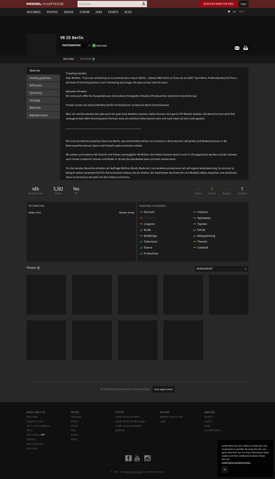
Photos (52, 12)
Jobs (99, 12)
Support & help (35, 466)
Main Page (32, 461)
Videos (69, 12)
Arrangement (205, 268)
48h (36, 191)
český (207, 470)
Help (242, 11)
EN (234, 11)
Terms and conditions (38, 470)
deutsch (208, 461)
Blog (128, 12)
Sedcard (68, 58)
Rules (30, 474)
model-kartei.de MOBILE (128, 470)
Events (113, 12)
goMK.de (120, 474)
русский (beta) (212, 474)
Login (243, 3)
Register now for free (219, 3)
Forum (85, 12)
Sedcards (34, 12)
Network (87, 58)
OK (225, 469)
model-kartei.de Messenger (130, 466)
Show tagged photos (163, 389)
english (208, 466)
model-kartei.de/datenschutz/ (236, 462)
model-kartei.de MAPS (127, 461)
